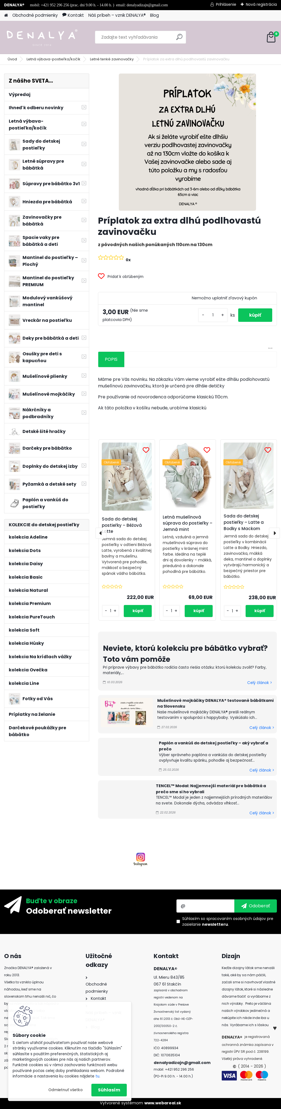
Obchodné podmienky (35, 15)
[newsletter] (256, 906)
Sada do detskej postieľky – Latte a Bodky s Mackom (244, 522)
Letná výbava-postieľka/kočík (53, 59)
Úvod (12, 59)
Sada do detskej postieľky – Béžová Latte (122, 525)
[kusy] (213, 315)
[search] (179, 39)
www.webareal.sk (162, 1103)
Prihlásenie (226, 4)
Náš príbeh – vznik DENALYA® (117, 15)
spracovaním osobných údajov (236, 918)
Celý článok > (259, 682)
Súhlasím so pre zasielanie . (227, 921)
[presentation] (100, 533)
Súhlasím (109, 1090)
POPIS (111, 359)
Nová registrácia (261, 4)
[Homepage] (6, 15)
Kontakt (73, 15)
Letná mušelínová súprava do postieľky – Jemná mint (187, 523)
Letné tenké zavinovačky (112, 59)
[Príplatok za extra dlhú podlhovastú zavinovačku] (187, 142)
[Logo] (42, 37)
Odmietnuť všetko (65, 1090)
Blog (154, 15)
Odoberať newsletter (69, 910)
